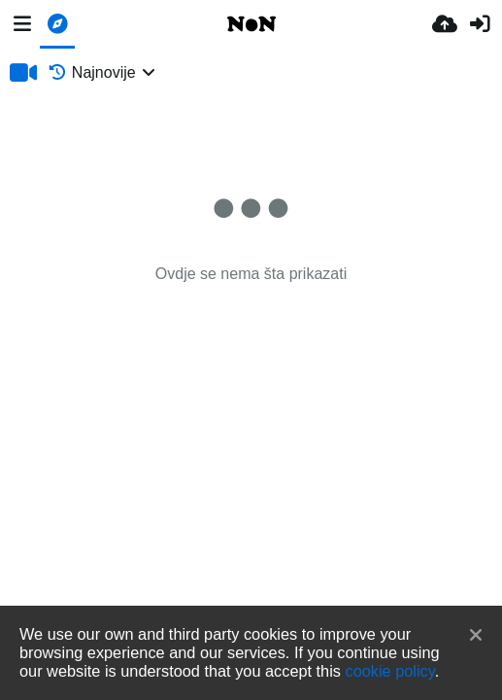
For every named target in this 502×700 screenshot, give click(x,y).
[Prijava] (479, 24)
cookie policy (390, 671)
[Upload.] (444, 24)
